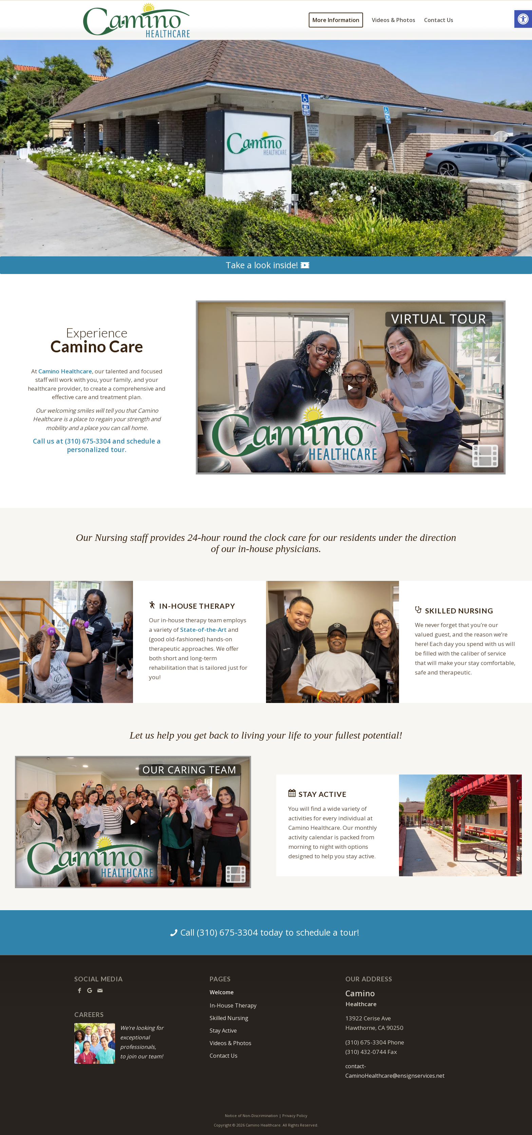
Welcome (222, 992)
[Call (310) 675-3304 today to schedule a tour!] (266, 932)
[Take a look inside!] (266, 265)
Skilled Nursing (229, 1018)
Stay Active (223, 1030)
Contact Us (224, 1055)
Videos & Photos (230, 1043)
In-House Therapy (233, 1005)
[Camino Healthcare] (136, 20)
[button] (523, 19)
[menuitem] (335, 20)
